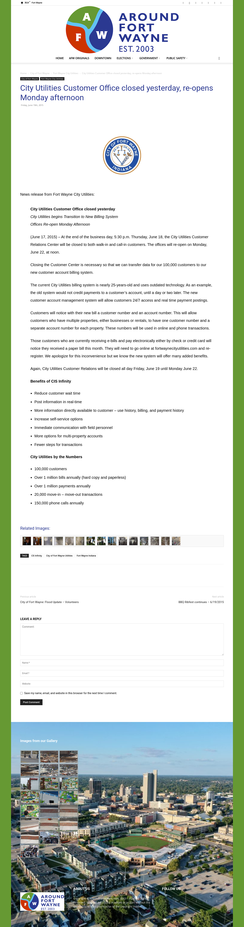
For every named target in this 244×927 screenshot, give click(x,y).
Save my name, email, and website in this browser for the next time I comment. (70, 693)
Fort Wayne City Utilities (65, 73)
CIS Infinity (36, 555)
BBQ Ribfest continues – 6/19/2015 (201, 602)
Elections (125, 58)
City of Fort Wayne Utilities (59, 555)
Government (149, 58)
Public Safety (176, 58)
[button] (219, 58)
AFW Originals (79, 58)
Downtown (103, 58)
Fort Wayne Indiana (86, 555)
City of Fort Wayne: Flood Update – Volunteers (49, 602)
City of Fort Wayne (40, 73)
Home (60, 58)
